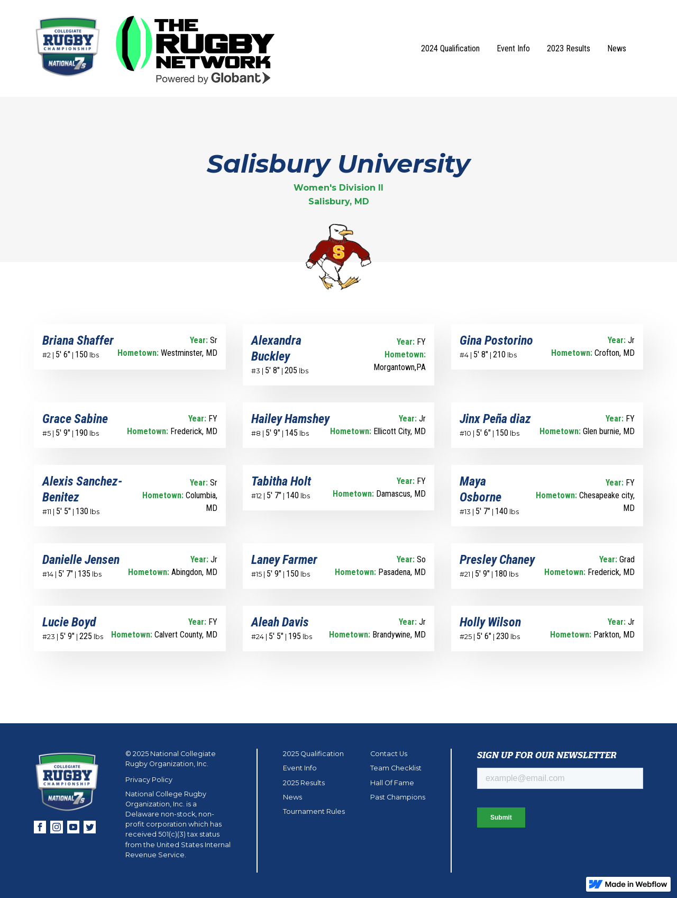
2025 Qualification (313, 754)
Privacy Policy (148, 780)
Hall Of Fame (392, 783)
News (616, 48)
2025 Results (304, 783)
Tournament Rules (314, 811)
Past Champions (397, 797)
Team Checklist (396, 768)
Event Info (513, 48)
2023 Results (568, 48)
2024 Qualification (450, 48)
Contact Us (388, 754)
